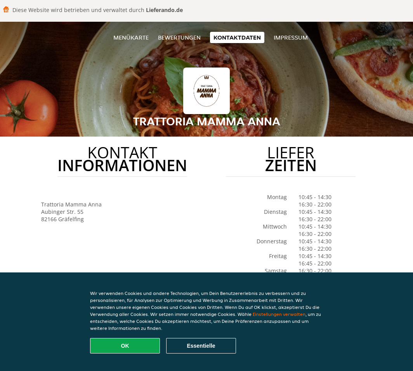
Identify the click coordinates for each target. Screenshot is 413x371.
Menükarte (131, 37)
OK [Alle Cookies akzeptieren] (125, 346)
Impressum (291, 37)
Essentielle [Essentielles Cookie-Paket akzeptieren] (201, 346)
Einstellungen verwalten (279, 314)
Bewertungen (179, 37)
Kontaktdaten (237, 37)
